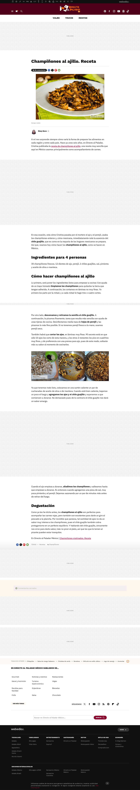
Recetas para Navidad (17, 689)
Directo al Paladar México (70, 771)
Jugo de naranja (109, 661)
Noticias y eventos (39, 677)
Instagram (114, 11)
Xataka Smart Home (16, 752)
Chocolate (56, 695)
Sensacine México (52, 770)
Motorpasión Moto (87, 744)
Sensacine (50, 741)
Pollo (14, 695)
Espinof (49, 744)
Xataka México (17, 770)
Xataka (14, 741)
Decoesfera (102, 744)
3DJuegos (32, 741)
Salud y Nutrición (19, 681)
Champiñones (54, 544)
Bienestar (56, 688)
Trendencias (102, 741)
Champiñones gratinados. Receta (75, 538)
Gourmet (15, 677)
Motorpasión (85, 741)
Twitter (52, 70)
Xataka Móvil (16, 744)
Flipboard (55, 70)
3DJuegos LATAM (35, 770)
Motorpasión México (85, 771)
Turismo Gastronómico (38, 682)
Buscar (21, 11)
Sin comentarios (40, 70)
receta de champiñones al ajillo (65, 146)
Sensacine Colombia (50, 774)
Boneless (77, 661)
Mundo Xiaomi (17, 756)
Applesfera (15, 747)
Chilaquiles (30, 661)
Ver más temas (18, 703)
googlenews (123, 11)
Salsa (34, 695)
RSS (103, 703)
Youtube (118, 11)
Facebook (109, 11)
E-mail (59, 70)
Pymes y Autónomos (119, 745)
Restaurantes (57, 677)
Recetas (83, 18)
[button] (43, 131)
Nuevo (16, 11)
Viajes (56, 18)
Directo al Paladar (70, 741)
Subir (122, 729)
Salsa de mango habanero (46, 661)
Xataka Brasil (16, 773)
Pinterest (105, 11)
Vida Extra (32, 744)
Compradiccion (103, 747)
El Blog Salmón (120, 741)
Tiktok (128, 11)
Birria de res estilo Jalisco (92, 661)
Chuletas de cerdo (64, 661)
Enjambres (36, 688)
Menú (12, 11)
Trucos (69, 18)
